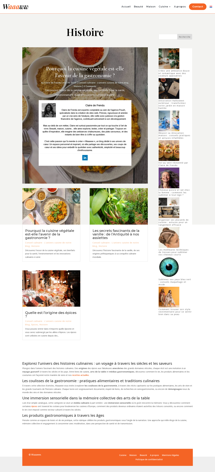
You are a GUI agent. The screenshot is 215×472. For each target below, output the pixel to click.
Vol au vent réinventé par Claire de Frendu (173, 164)
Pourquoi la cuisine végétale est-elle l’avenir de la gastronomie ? (85, 72)
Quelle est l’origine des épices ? (50, 314)
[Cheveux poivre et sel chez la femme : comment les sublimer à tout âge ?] (169, 178)
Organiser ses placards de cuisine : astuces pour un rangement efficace (174, 222)
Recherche (185, 36)
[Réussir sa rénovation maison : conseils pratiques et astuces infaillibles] (169, 121)
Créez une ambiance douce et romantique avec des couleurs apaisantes (174, 73)
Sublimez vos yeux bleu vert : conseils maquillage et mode (175, 282)
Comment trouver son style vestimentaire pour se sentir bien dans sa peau (175, 312)
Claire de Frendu (52, 82)
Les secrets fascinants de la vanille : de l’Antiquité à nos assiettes (116, 234)
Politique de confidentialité (149, 459)
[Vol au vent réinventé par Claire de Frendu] (169, 151)
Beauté (138, 6)
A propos (180, 6)
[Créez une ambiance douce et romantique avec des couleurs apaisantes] (169, 59)
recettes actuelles (80, 375)
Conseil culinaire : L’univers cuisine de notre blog (103, 82)
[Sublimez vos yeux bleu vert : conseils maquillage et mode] (169, 267)
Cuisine (163, 6)
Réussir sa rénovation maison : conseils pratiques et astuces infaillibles (174, 135)
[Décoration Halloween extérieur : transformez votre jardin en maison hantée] (169, 89)
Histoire (78, 86)
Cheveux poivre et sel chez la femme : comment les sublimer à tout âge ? (174, 192)
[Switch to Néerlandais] (211, 7)
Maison (151, 6)
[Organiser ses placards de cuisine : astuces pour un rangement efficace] (169, 208)
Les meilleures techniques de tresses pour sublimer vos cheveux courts (174, 252)
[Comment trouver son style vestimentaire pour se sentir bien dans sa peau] (169, 297)
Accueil (126, 6)
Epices (34, 324)
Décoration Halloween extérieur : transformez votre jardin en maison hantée (172, 104)
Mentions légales (170, 455)
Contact (197, 6)
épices (34, 406)
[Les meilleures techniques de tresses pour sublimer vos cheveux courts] (169, 238)
